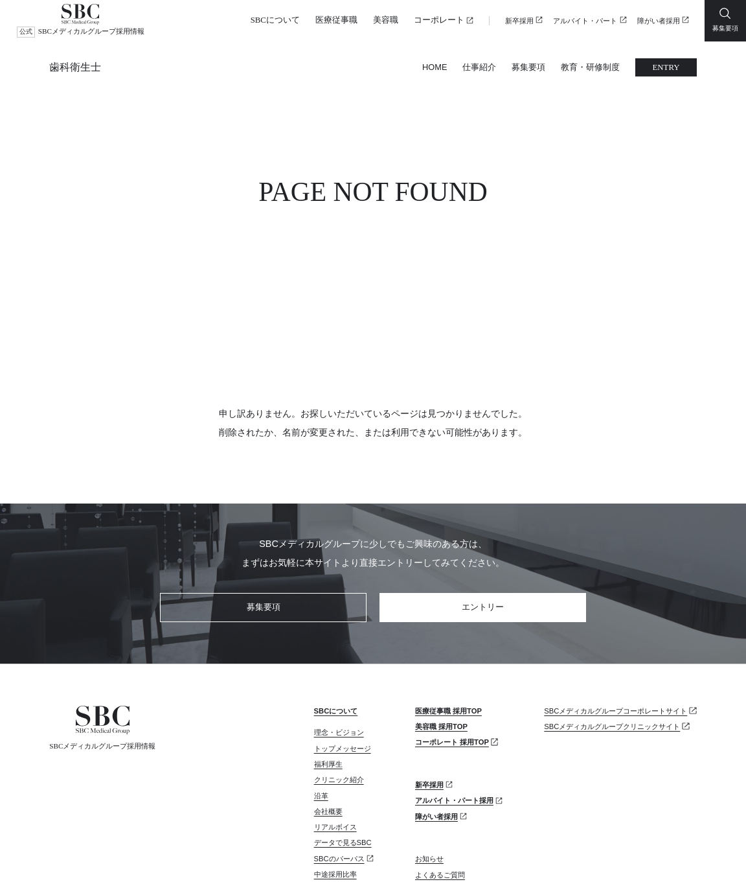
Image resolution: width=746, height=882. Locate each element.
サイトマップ (154, 855)
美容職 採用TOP (441, 612)
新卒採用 (519, 21)
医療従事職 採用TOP (448, 597)
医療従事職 (336, 20)
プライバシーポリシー (81, 855)
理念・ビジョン (339, 618)
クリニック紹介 (339, 665)
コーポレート (439, 20)
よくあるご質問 (440, 761)
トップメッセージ (342, 634)
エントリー (483, 493)
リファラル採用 (339, 792)
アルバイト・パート (585, 21)
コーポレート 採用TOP (452, 628)
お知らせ (429, 745)
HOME (434, 67)
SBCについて (275, 20)
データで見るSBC (343, 728)
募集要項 (528, 67)
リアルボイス (335, 713)
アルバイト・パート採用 (454, 686)
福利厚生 (328, 650)
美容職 (385, 20)
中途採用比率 (335, 760)
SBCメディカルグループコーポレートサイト (615, 597)
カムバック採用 (339, 776)
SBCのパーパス (339, 745)
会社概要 (328, 697)
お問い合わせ (436, 776)
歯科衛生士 (75, 67)
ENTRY (666, 67)
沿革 (321, 682)
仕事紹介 (479, 67)
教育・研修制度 (590, 67)
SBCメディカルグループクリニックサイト (612, 612)
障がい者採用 (658, 21)
